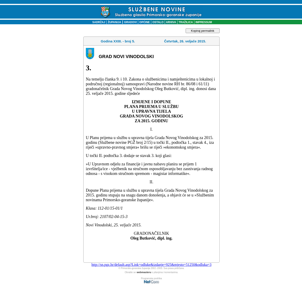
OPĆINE (144, 22)
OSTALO (157, 22)
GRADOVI (130, 22)
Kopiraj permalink (202, 30)
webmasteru (144, 272)
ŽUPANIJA (114, 22)
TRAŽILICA (185, 22)
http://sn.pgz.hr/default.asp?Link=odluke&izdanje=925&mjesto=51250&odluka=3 (151, 265)
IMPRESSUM (204, 22)
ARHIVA (170, 22)
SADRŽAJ (97, 22)
